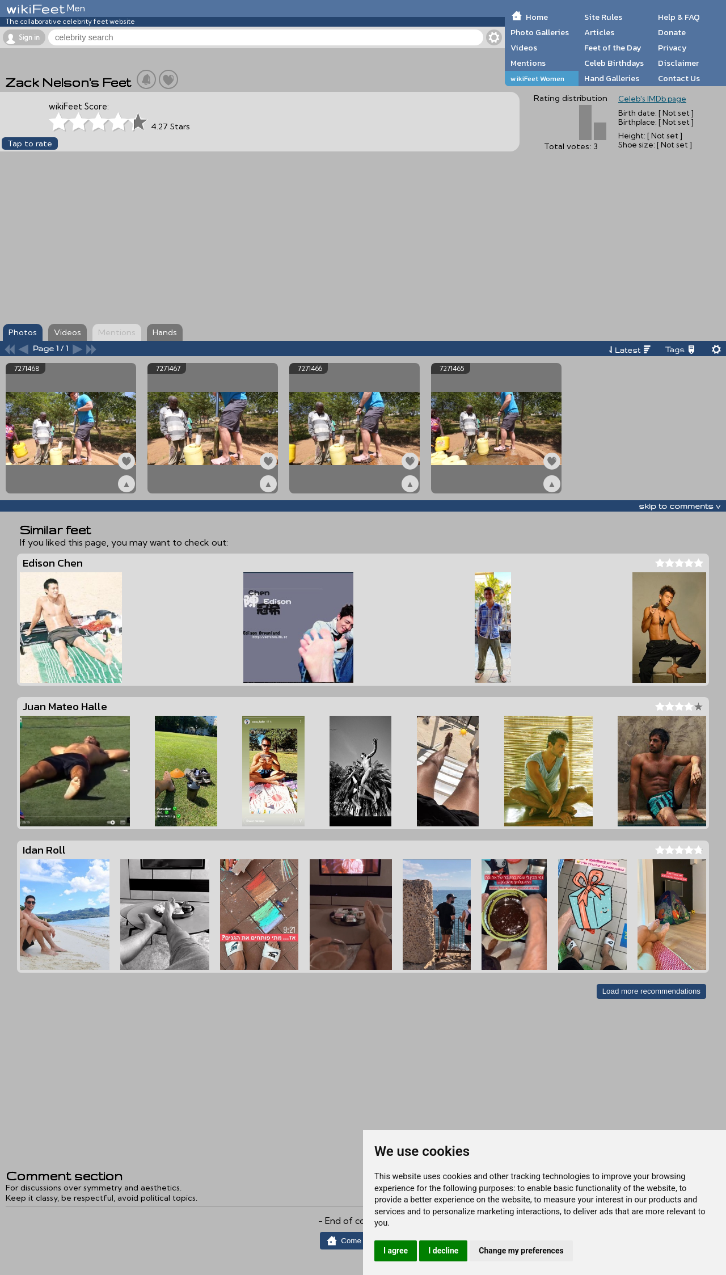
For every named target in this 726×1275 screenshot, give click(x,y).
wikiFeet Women (537, 78)
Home (537, 17)
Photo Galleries (539, 32)
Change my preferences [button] (521, 1250)
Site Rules (603, 17)
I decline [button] (443, 1250)
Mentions (528, 63)
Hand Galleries (611, 78)
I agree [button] (395, 1250)
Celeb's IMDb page (652, 98)
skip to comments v (679, 505)
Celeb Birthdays (614, 63)
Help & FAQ (679, 17)
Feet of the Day (612, 47)
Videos (523, 47)
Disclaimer (678, 63)
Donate (672, 32)
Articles (599, 32)
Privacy (672, 47)
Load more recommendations (651, 991)
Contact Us (679, 78)
